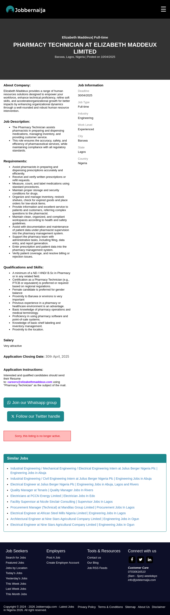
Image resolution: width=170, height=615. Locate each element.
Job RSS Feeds (97, 568)
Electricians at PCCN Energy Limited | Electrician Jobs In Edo (52, 496)
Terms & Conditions (110, 607)
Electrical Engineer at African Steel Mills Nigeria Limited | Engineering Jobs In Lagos (68, 513)
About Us (144, 607)
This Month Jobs (16, 594)
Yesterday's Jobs (16, 578)
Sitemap (130, 607)
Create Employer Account (62, 562)
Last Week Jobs (16, 588)
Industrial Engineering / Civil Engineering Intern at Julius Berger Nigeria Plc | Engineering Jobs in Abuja (81, 478)
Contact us (94, 557)
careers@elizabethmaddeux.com (30, 382)
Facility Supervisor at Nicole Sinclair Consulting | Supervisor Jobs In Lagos (61, 501)
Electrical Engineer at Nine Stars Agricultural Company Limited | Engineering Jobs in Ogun (72, 524)
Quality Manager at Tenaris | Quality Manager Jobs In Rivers (51, 490)
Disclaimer (158, 607)
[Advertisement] (122, 199)
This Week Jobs (16, 583)
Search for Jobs (16, 557)
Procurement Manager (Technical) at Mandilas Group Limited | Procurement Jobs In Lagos (72, 507)
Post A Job (53, 557)
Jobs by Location (16, 568)
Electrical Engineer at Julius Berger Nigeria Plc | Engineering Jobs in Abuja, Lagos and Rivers (74, 484)
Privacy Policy (87, 607)
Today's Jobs (14, 573)
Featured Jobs (15, 562)
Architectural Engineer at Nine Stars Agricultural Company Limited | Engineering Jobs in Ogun (74, 519)
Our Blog (93, 562)
